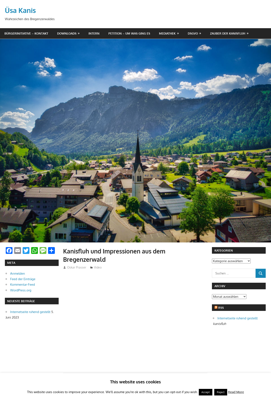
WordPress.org (20, 290)
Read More (236, 392)
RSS (221, 307)
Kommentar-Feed (22, 284)
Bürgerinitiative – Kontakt (26, 33)
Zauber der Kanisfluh (227, 33)
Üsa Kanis (20, 10)
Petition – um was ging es (129, 33)
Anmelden (17, 273)
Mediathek (167, 33)
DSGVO (193, 33)
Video (98, 267)
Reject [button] (221, 392)
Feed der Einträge (22, 279)
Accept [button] (205, 392)
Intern (94, 33)
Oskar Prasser (76, 267)
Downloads (66, 33)
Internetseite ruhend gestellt (30, 312)
